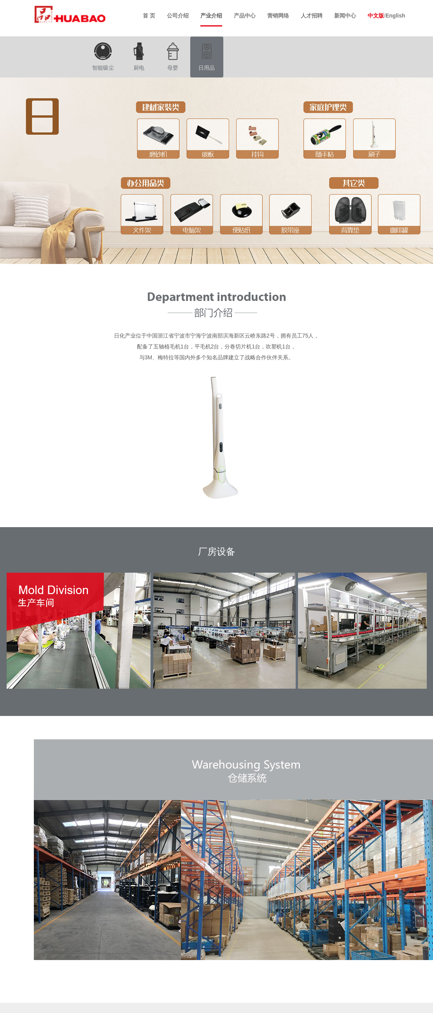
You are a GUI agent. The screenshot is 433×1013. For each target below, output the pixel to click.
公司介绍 (178, 15)
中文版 (376, 15)
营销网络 (278, 15)
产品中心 (245, 15)
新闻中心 (345, 15)
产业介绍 (211, 15)
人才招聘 (312, 15)
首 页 (149, 15)
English (395, 15)
